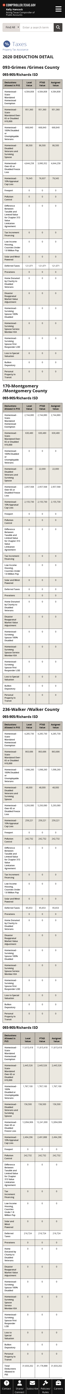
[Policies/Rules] (45, 1386)
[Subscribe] (32, 1384)
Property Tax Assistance (15, 49)
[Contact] (6, 1384)
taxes (15, 44)
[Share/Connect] (19, 1386)
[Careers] (58, 1384)
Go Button (58, 27)
